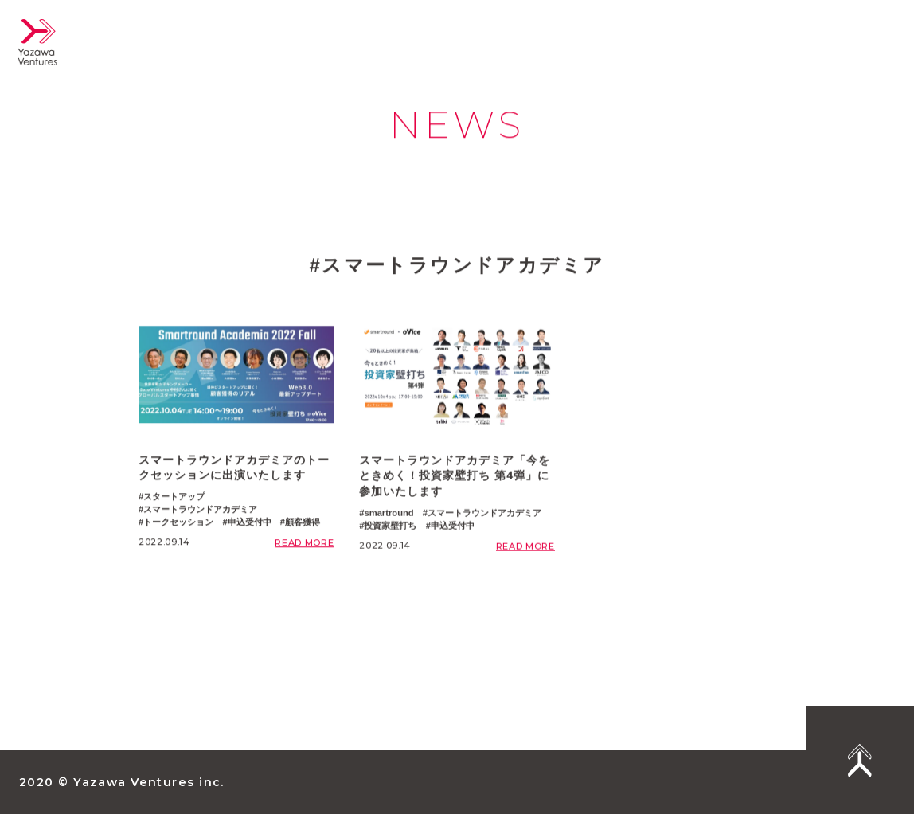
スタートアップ (174, 498)
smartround (388, 517)
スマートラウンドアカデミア (200, 511)
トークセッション (178, 523)
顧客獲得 (302, 523)
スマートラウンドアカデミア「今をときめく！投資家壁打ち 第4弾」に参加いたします (454, 480)
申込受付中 (249, 523)
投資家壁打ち (390, 529)
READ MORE (304, 544)
